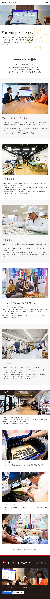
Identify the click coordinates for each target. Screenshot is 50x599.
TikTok (46, 563)
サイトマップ (5, 587)
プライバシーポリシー (15, 587)
